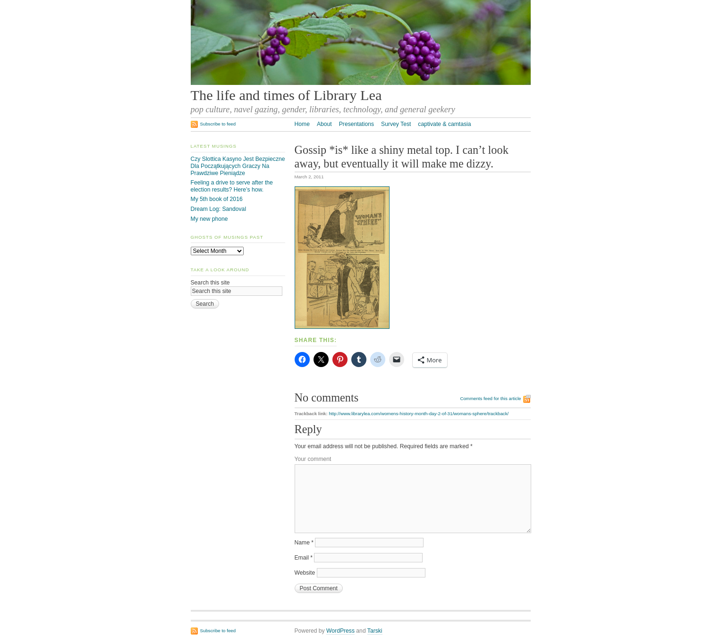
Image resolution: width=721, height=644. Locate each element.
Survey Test (396, 124)
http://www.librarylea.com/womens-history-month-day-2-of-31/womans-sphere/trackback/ (419, 413)
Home (302, 124)
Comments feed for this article (490, 398)
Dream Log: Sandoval (218, 209)
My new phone (209, 219)
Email (304, 557)
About (324, 124)
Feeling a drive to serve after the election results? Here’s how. (232, 186)
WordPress (340, 630)
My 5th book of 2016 (217, 199)
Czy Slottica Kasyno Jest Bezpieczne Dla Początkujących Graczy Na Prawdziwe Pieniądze (238, 166)
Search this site (210, 282)
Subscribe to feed (218, 123)
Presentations (356, 124)
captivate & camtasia (444, 124)
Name (304, 542)
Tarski (374, 630)
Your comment (313, 459)
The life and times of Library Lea (286, 95)
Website (305, 572)
